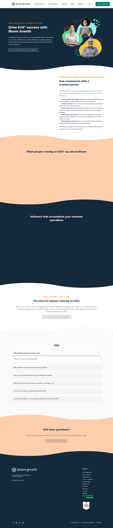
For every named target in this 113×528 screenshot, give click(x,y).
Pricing (73, 4)
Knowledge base (87, 472)
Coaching (64, 4)
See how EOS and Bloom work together (56, 317)
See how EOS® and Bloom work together (23, 50)
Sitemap (98, 522)
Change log (86, 484)
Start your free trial (102, 4)
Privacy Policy (75, 522)
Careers (85, 493)
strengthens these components (90, 93)
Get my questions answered (56, 441)
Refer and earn (87, 474)
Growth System (53, 4)
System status (87, 481)
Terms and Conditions (87, 522)
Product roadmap (88, 479)
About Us (85, 488)
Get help (85, 486)
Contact (85, 491)
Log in (89, 4)
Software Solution (40, 4)
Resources (81, 4)
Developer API (86, 477)
